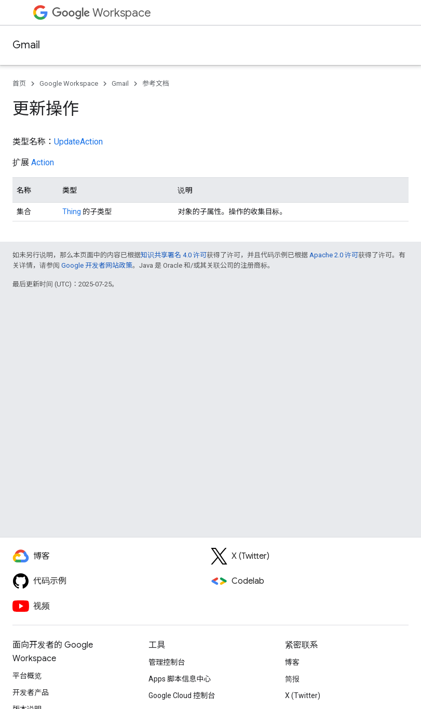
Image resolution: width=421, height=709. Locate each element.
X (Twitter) (302, 695)
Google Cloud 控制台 (181, 695)
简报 (292, 679)
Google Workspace (68, 83)
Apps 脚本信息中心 (179, 679)
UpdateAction (78, 142)
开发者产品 (30, 692)
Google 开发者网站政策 (96, 265)
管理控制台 (166, 662)
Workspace (101, 13)
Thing (71, 211)
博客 (292, 662)
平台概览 (27, 676)
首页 (19, 83)
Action (42, 162)
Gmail (26, 44)
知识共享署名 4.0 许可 (174, 255)
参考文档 (155, 83)
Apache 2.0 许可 (333, 255)
